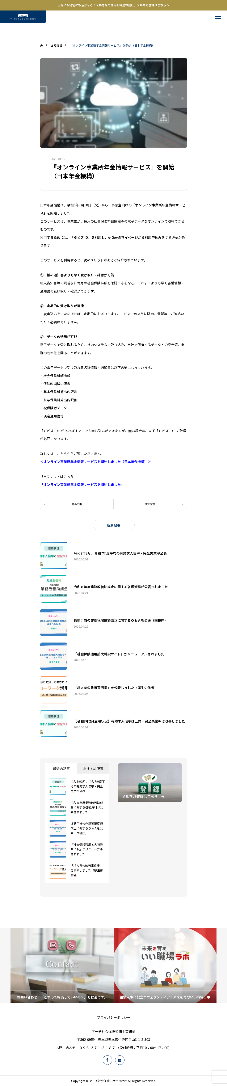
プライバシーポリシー (113, 1017)
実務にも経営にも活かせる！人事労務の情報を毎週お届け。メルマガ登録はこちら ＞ (114, 5)
